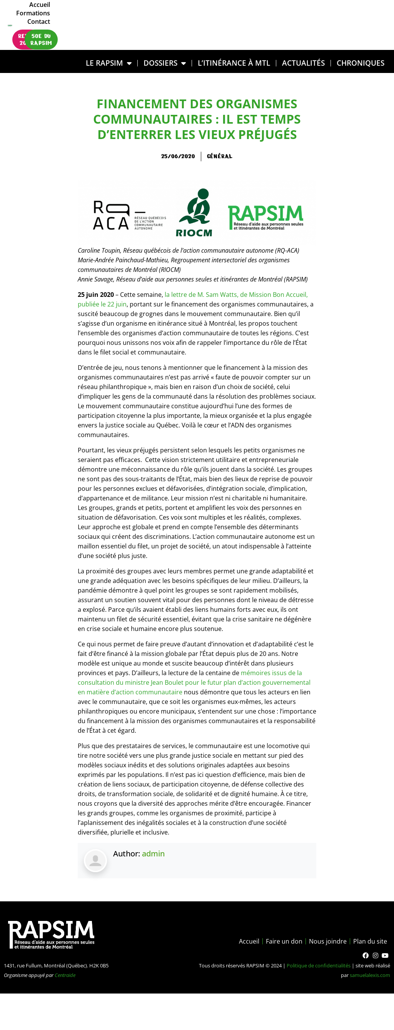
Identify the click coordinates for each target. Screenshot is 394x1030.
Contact (363, 16)
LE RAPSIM (109, 63)
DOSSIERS (165, 63)
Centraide (65, 975)
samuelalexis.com (370, 975)
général (220, 156)
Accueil (292, 16)
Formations (327, 16)
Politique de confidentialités (319, 965)
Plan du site (370, 941)
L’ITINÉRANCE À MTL (234, 63)
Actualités (303, 63)
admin (153, 853)
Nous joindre (328, 941)
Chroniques (360, 63)
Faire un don (284, 941)
